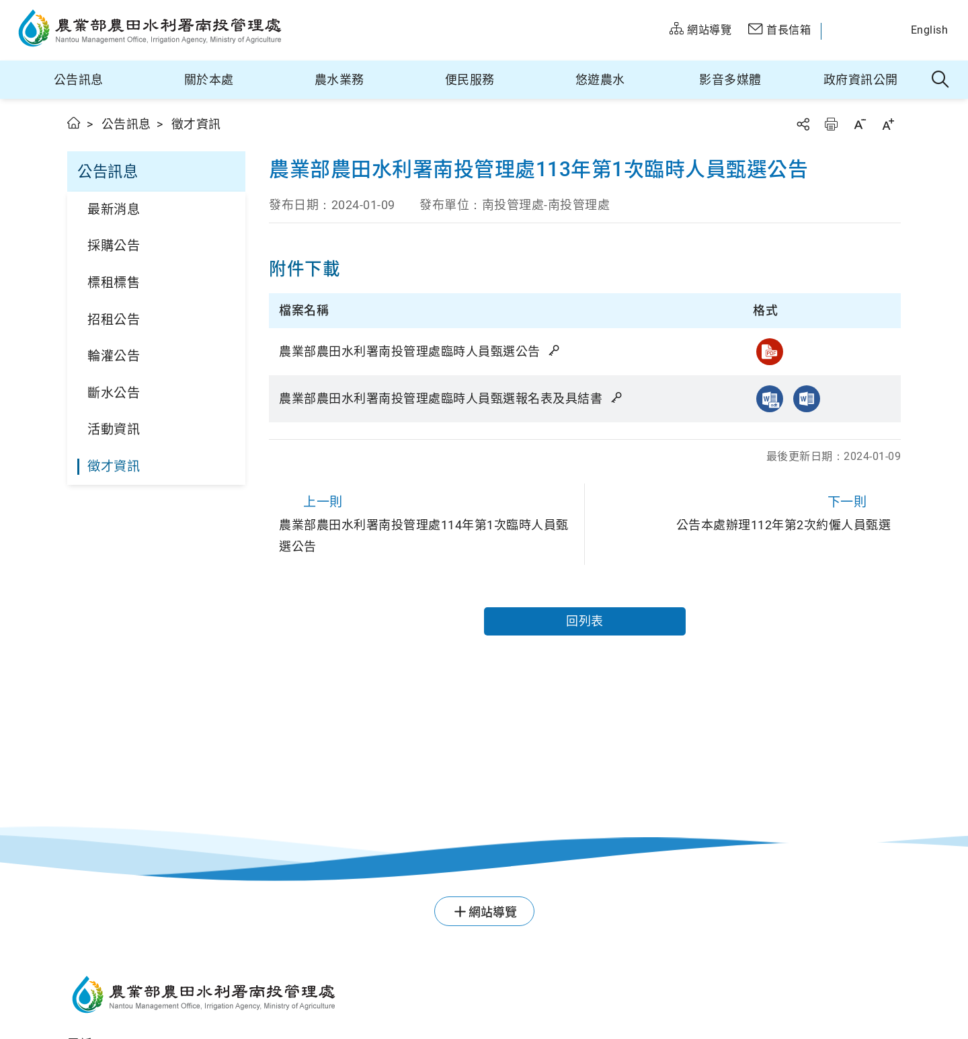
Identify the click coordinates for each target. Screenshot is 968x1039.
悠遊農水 (600, 80)
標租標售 (113, 283)
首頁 (74, 122)
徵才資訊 (113, 466)
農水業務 (339, 80)
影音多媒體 (730, 80)
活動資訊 (113, 429)
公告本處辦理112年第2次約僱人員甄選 (743, 511)
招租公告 (113, 320)
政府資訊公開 (860, 80)
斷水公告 (113, 393)
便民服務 (470, 80)
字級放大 (888, 124)
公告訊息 (79, 80)
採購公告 (113, 246)
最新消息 (113, 209)
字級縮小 (860, 124)
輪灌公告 (113, 356)
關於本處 (209, 80)
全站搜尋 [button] (940, 80)
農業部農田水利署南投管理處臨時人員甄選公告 (420, 351)
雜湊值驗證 (555, 350)
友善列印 (831, 124)
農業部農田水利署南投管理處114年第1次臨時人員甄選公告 (426, 521)
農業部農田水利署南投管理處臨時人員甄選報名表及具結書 (451, 398)
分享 (802, 124)
